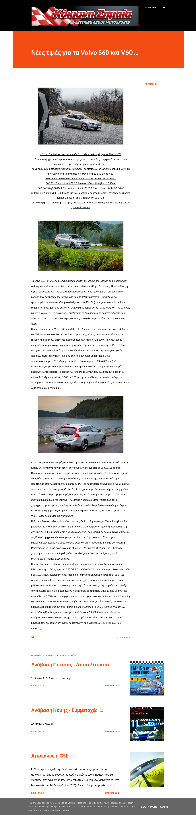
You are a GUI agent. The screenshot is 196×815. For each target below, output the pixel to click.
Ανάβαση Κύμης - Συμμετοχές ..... (67, 710)
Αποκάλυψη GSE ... (51, 756)
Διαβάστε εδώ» (112, 686)
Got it (164, 806)
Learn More (149, 806)
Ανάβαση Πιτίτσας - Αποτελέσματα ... (72, 664)
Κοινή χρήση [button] (151, 84)
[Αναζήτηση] (150, 7)
